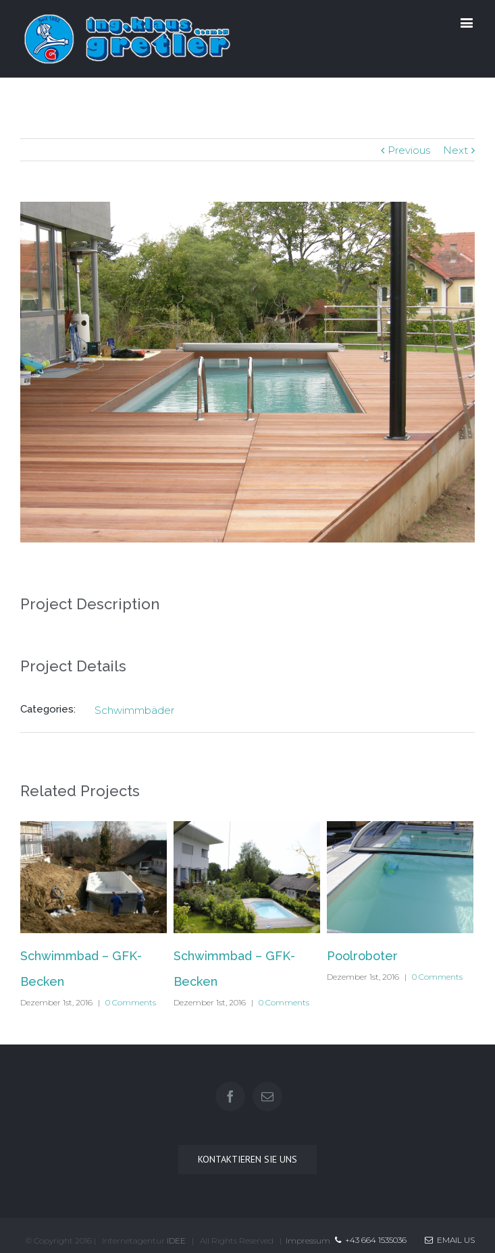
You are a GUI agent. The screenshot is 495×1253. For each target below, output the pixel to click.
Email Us (450, 1240)
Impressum (308, 1240)
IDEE (176, 1240)
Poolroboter (362, 956)
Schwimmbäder (134, 710)
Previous (409, 150)
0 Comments (130, 1002)
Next (455, 150)
